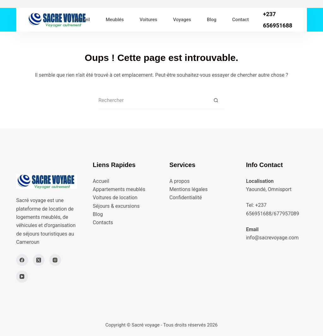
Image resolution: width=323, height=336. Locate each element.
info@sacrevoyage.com (272, 238)
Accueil (82, 19)
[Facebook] (22, 260)
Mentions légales (188, 189)
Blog (211, 19)
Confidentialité (185, 198)
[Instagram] (55, 260)
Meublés (115, 19)
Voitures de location (115, 198)
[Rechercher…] (152, 100)
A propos (179, 181)
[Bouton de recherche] (216, 100)
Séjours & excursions (116, 206)
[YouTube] (22, 277)
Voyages (182, 19)
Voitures (148, 19)
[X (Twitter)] (39, 260)
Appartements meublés (119, 189)
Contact (240, 19)
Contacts (103, 222)
